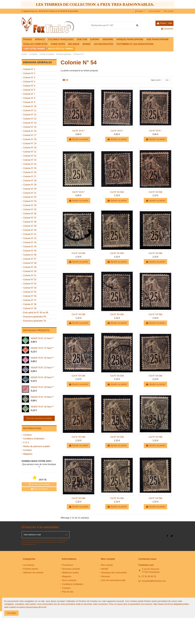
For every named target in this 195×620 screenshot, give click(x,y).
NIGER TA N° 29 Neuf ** (42, 387)
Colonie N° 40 (29, 230)
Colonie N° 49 (29, 267)
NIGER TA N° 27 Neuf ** (42, 348)
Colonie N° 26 (29, 172)
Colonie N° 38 (29, 222)
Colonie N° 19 (29, 143)
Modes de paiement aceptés (36, 446)
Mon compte (168, 11)
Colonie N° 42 (29, 238)
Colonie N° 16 (29, 131)
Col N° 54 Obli (117, 192)
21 (167, 80)
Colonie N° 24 (29, 164)
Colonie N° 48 (29, 263)
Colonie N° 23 (29, 160)
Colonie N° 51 (29, 275)
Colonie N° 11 (29, 110)
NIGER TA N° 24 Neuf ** (42, 397)
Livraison (27, 435)
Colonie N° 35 (29, 209)
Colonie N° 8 (29, 98)
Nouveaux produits (71, 570)
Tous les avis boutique (39, 484)
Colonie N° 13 (29, 119)
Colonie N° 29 (29, 185)
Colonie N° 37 (29, 218)
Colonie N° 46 (29, 255)
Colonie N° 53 (29, 284)
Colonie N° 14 (29, 123)
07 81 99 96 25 (149, 578)
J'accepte (11, 613)
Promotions (67, 566)
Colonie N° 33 (29, 201)
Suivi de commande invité (113, 582)
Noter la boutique (39, 489)
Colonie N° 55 (29, 292)
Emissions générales (37, 62)
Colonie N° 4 (29, 81)
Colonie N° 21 (29, 152)
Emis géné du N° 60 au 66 (35, 312)
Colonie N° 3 (29, 77)
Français (140, 11)
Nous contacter (155, 11)
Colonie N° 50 (29, 271)
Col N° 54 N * (78, 131)
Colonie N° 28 (29, 180)
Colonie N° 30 (29, 189)
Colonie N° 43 (29, 242)
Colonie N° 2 (29, 73)
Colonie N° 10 (29, 106)
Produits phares (30, 570)
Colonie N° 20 (29, 147)
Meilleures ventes (70, 574)
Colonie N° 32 (29, 197)
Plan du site (67, 593)
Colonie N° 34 (29, 205)
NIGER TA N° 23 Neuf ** (42, 367)
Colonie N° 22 (29, 156)
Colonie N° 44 (29, 246)
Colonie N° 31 (29, 193)
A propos (27, 450)
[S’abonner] (66, 535)
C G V (26, 442)
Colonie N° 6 (29, 90)
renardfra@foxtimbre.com (154, 582)
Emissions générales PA (34, 317)
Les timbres (28, 566)
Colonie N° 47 (29, 259)
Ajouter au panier (78, 140)
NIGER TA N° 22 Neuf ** (42, 338)
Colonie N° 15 (29, 127)
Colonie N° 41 (29, 234)
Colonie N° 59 (29, 308)
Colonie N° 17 (29, 135)
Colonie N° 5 (29, 86)
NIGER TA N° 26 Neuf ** (42, 407)
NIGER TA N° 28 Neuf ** (42, 377)
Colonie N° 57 (29, 300)
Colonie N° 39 (29, 226)
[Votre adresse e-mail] (42, 535)
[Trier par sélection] (155, 80)
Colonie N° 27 (29, 176)
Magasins (27, 454)
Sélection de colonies (33, 574)
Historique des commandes (114, 574)
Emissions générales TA (34, 321)
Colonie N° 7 (29, 94)
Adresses (105, 578)
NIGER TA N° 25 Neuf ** (42, 358)
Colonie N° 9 (29, 102)
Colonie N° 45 (29, 251)
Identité (104, 570)
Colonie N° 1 (29, 69)
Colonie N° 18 (29, 139)
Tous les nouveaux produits (39, 418)
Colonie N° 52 (29, 279)
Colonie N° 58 (29, 304)
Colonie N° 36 (29, 213)
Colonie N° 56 (29, 296)
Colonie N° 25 (29, 168)
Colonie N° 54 (29, 288)
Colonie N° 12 (29, 114)
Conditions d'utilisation (33, 438)
